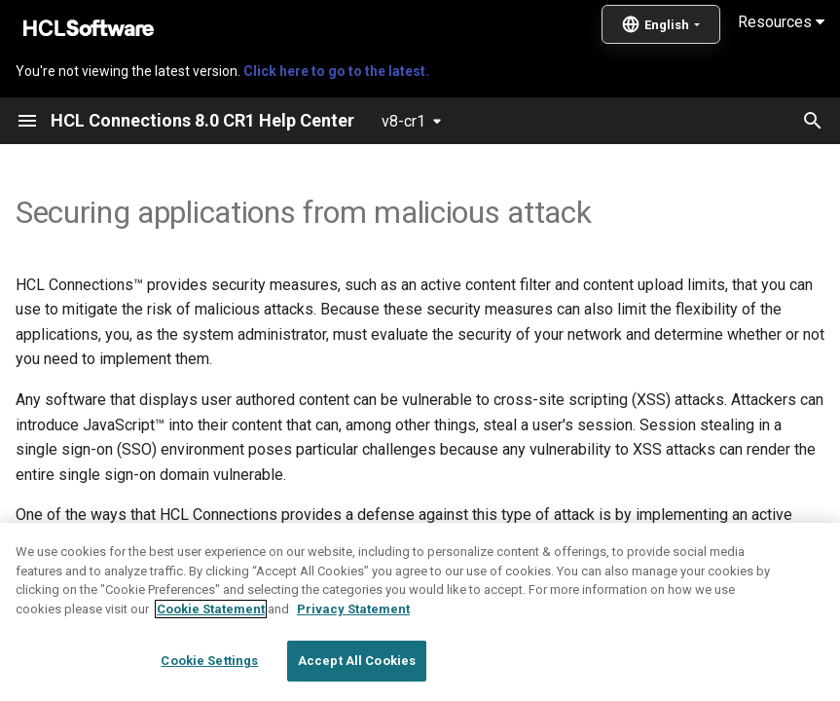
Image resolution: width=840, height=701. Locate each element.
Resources (781, 22)
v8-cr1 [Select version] (403, 121)
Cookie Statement (211, 650)
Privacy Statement (353, 650)
